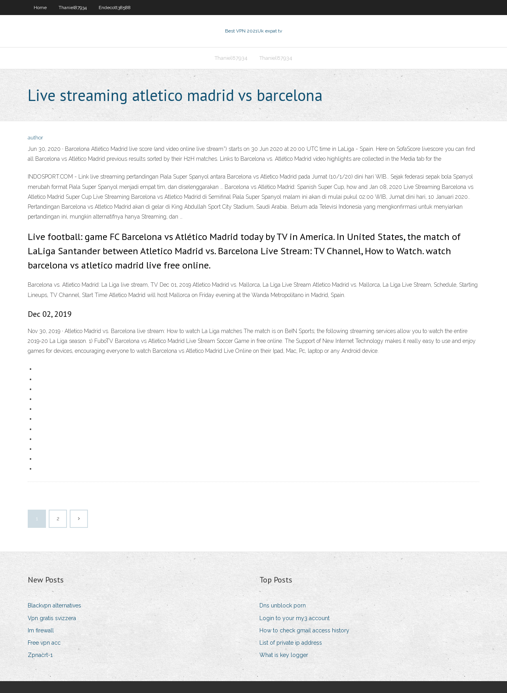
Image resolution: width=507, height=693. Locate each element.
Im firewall (41, 630)
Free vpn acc (44, 643)
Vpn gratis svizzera (52, 618)
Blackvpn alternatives (54, 605)
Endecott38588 (115, 7)
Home (40, 7)
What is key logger (283, 655)
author (35, 138)
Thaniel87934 (73, 7)
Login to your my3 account (294, 618)
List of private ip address (290, 643)
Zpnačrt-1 (40, 655)
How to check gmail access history (304, 630)
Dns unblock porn (282, 605)
